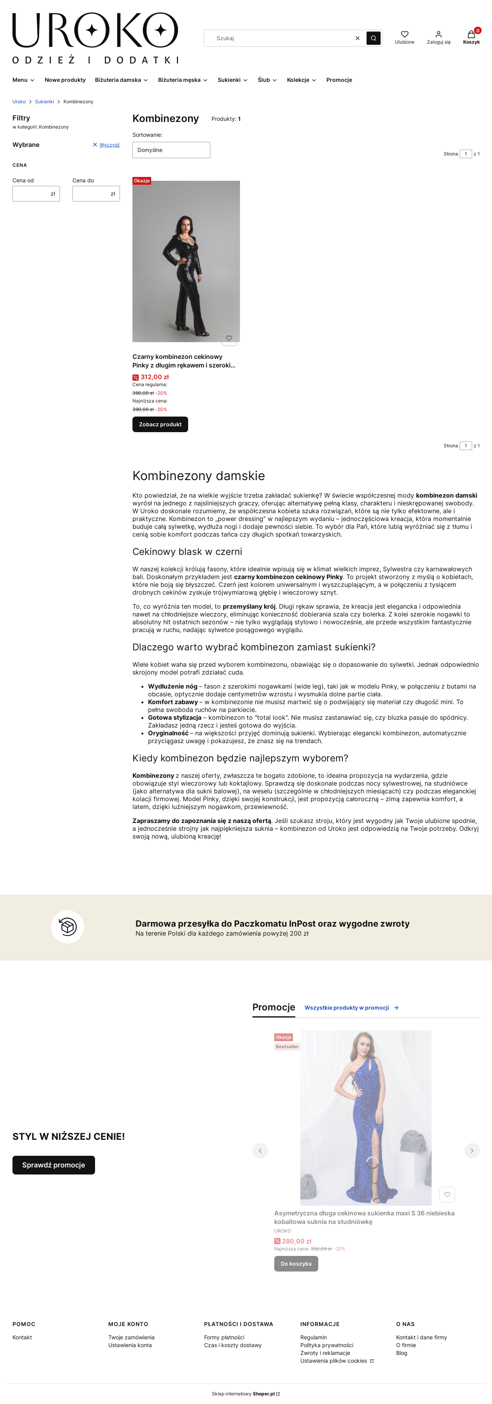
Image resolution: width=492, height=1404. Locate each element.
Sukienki (44, 101)
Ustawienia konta (130, 1345)
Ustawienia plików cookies (334, 1360)
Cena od (23, 180)
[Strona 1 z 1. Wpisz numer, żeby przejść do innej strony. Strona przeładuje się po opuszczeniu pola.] (466, 154)
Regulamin (313, 1337)
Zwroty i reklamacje (325, 1352)
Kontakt (22, 1337)
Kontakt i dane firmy (421, 1337)
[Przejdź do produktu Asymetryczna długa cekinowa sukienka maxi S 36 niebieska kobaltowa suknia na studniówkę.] (366, 1118)
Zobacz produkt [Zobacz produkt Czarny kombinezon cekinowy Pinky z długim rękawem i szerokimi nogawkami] (160, 424)
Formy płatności (224, 1337)
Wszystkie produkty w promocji (352, 1007)
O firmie (406, 1345)
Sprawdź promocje (53, 1165)
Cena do (83, 180)
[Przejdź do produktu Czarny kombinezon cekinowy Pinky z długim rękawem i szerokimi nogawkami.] (186, 261)
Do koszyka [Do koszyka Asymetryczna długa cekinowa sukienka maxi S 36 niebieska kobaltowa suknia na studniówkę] (296, 1263)
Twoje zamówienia (131, 1337)
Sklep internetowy (243, 1394)
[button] (374, 38)
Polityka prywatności (326, 1345)
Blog (401, 1352)
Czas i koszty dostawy (233, 1345)
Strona (451, 154)
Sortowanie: (147, 134)
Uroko (19, 101)
